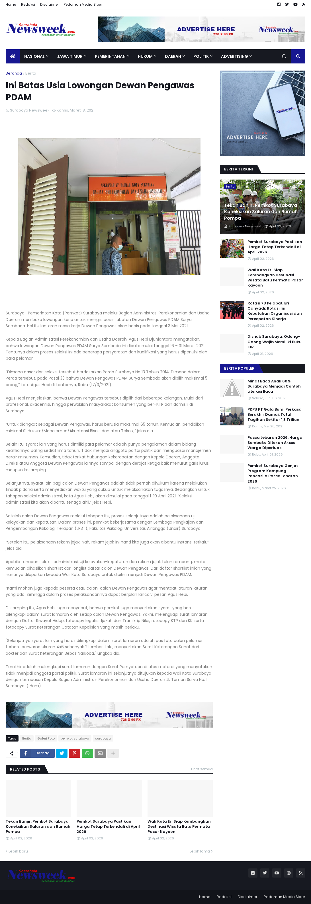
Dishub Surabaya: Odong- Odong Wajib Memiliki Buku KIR (274, 341)
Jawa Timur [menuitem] (70, 56)
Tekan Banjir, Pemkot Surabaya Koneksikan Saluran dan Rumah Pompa (38, 826)
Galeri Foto (46, 738)
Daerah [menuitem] (173, 56)
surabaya (103, 738)
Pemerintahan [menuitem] (110, 56)
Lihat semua (202, 769)
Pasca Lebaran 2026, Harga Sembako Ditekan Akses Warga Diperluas (274, 442)
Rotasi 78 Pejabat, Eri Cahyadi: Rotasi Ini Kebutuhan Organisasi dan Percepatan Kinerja (274, 311)
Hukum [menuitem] (145, 56)
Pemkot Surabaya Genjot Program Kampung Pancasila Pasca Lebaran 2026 (272, 473)
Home (11, 4)
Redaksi (28, 4)
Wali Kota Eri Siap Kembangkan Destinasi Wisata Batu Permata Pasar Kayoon (179, 826)
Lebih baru (18, 851)
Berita (30, 73)
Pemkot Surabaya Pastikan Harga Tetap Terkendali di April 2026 (108, 826)
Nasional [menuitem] (34, 56)
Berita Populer (239, 368)
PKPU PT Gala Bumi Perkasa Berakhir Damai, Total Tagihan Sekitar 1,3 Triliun (274, 414)
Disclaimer (49, 4)
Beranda (14, 73)
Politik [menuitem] (201, 56)
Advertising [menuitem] (234, 56)
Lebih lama (200, 851)
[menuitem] (13, 56)
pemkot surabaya (75, 738)
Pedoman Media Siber (83, 4)
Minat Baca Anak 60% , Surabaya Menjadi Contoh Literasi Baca (274, 386)
